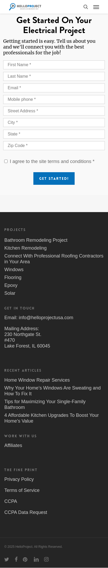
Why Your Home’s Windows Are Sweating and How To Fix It (52, 390)
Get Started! (54, 178)
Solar (9, 293)
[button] (96, 6)
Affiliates (13, 445)
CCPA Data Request (25, 512)
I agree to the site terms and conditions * (52, 161)
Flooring (12, 277)
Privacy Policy (19, 479)
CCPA (10, 501)
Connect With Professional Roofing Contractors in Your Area (53, 258)
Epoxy (10, 285)
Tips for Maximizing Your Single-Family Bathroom (44, 404)
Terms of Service (21, 490)
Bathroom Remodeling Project (35, 240)
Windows (13, 269)
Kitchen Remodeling (25, 248)
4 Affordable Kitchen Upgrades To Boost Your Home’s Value (51, 418)
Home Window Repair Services (37, 380)
